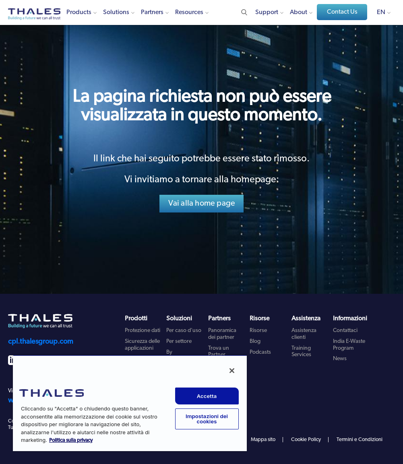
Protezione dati (142, 331)
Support (266, 12)
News (340, 359)
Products (78, 12)
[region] (130, 403)
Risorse (258, 331)
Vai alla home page (202, 204)
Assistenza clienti (303, 334)
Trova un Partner (218, 351)
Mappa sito (263, 439)
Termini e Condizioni (359, 439)
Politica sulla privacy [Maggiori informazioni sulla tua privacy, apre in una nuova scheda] (71, 440)
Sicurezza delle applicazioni (142, 344)
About (298, 12)
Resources (189, 12)
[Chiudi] (232, 370)
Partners (152, 12)
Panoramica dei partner (222, 334)
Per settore (179, 341)
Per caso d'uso (183, 331)
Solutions (116, 12)
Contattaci (345, 331)
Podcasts (260, 352)
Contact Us (342, 12)
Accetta (207, 396)
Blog (255, 341)
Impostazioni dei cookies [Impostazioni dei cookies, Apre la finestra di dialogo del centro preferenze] (207, 419)
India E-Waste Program (349, 344)
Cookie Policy (306, 439)
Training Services (301, 351)
